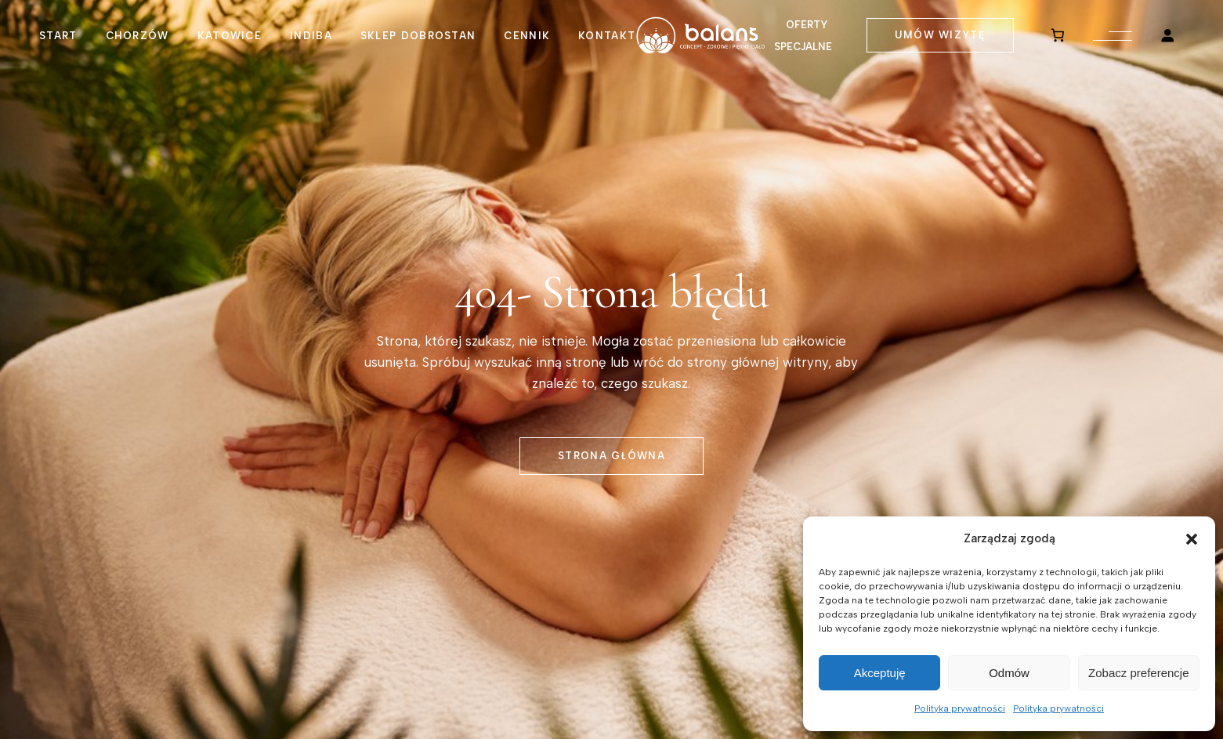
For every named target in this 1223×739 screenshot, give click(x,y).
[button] (1191, 539)
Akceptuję (880, 672)
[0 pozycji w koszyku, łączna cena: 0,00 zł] (1057, 36)
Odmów (1009, 672)
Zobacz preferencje (1138, 672)
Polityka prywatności (959, 708)
